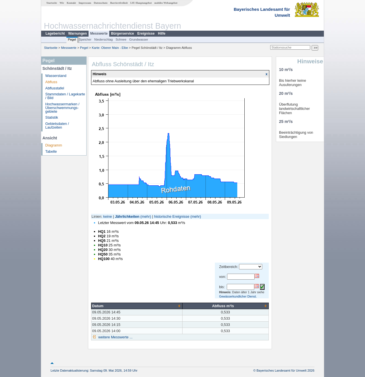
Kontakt (71, 2)
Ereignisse (146, 33)
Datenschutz (101, 2)
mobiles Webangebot (165, 2)
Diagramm (53, 145)
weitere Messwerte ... (115, 337)
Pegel (72, 39)
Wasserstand (55, 76)
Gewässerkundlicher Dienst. (238, 296)
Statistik (51, 117)
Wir (62, 2)
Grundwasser (138, 39)
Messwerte (99, 33)
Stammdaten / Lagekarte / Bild (65, 96)
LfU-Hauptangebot (141, 2)
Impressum (85, 2)
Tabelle (51, 151)
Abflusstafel (54, 88)
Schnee (121, 39)
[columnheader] (136, 306)
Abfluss (51, 82)
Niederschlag (103, 39)
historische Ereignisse (171, 216)
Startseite (52, 2)
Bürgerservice (122, 33)
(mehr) (145, 216)
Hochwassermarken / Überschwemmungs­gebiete (62, 108)
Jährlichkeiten (127, 216)
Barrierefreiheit (119, 2)
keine (107, 216)
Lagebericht (55, 33)
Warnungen (77, 33)
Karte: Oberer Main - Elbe (110, 47)
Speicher (85, 39)
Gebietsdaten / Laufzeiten (57, 125)
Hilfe (161, 33)
